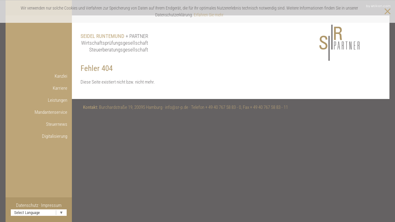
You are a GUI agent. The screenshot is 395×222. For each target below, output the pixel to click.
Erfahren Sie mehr (208, 14)
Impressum (51, 205)
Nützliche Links (31, 172)
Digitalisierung (54, 136)
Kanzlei (61, 76)
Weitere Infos (32, 160)
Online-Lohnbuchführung (32, 148)
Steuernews (56, 124)
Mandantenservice (51, 112)
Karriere (60, 88)
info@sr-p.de (176, 107)
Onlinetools (34, 148)
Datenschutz (27, 205)
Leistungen (57, 100)
